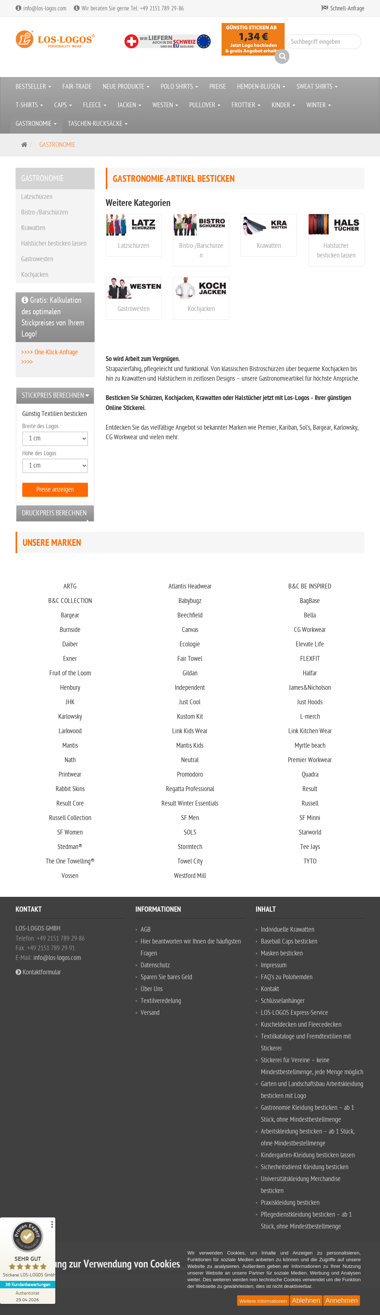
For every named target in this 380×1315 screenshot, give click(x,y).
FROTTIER (246, 105)
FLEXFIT (310, 659)
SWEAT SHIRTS (317, 87)
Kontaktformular (38, 972)
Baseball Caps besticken (289, 941)
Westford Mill (190, 876)
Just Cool (189, 702)
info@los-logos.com (56, 958)
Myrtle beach (310, 746)
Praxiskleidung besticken (290, 1203)
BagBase (310, 601)
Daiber (70, 644)
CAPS (63, 105)
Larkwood (70, 731)
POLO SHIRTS (179, 87)
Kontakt (270, 989)
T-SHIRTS (29, 105)
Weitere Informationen (263, 1301)
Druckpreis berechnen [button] (54, 513)
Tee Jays (310, 847)
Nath (70, 760)
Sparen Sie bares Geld (166, 977)
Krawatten (269, 246)
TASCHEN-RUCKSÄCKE (98, 124)
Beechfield (190, 615)
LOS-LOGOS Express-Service (294, 1013)
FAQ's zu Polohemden (286, 977)
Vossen (70, 876)
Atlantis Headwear (190, 586)
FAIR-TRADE (77, 87)
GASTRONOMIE (36, 124)
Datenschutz (155, 965)
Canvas (190, 630)
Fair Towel (189, 659)
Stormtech (190, 847)
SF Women (70, 832)
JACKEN (129, 105)
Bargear (70, 615)
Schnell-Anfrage (347, 8)
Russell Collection (70, 818)
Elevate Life (310, 644)
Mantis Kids (189, 746)
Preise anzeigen (55, 489)
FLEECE (95, 105)
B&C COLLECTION (70, 601)
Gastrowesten (134, 309)
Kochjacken (201, 309)
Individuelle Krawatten (287, 930)
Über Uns (152, 989)
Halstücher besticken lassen (53, 243)
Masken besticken (282, 953)
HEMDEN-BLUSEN (261, 87)
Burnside (70, 630)
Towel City (190, 861)
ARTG (69, 586)
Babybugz (190, 601)
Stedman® (70, 847)
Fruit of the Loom (70, 673)
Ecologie (190, 644)
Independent (190, 688)
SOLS (190, 832)
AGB (146, 930)
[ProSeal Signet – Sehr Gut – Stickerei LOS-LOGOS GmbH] (28, 1250)
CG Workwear (310, 630)
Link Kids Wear (189, 731)
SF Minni (309, 818)
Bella (310, 615)
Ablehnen (306, 1300)
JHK (70, 702)
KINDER (283, 105)
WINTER (319, 105)
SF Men (190, 818)
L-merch (310, 717)
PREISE (217, 87)
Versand (150, 1013)
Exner (70, 659)
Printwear (70, 774)
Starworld (310, 832)
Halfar (310, 673)
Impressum (273, 965)
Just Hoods (309, 702)
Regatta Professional (190, 789)
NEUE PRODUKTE (126, 87)
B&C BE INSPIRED (309, 586)
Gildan (190, 673)
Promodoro (190, 774)
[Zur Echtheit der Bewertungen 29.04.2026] (28, 1296)
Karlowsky (70, 717)
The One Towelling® (70, 861)
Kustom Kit (190, 717)
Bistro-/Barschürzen (44, 212)
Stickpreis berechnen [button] (53, 395)
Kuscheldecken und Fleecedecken (301, 1025)
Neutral (190, 760)
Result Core (70, 803)
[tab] (55, 396)
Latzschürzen (133, 246)
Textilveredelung (161, 1001)
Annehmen (341, 1300)
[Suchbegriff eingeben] (323, 41)
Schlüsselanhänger (283, 1001)
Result (309, 789)
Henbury (70, 688)
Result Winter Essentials (189, 803)
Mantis (70, 746)
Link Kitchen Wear (310, 731)
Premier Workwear (310, 760)
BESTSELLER (33, 87)
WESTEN (165, 105)
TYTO (310, 861)
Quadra (310, 774)
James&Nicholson (310, 688)
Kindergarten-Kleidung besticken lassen (308, 1155)
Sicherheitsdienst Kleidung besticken (304, 1167)
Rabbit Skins (70, 789)
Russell (310, 803)
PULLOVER (204, 105)
